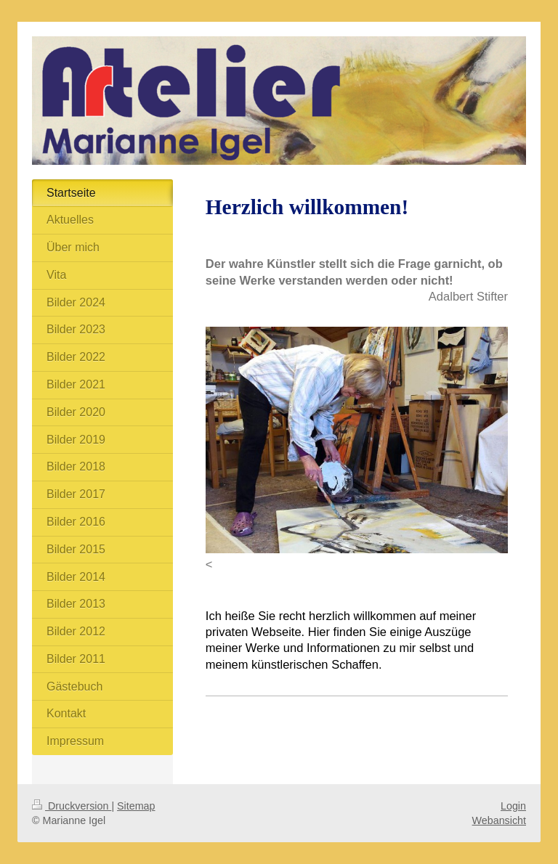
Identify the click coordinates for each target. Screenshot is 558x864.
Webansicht (499, 820)
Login (513, 806)
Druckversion (71, 806)
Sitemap (136, 806)
